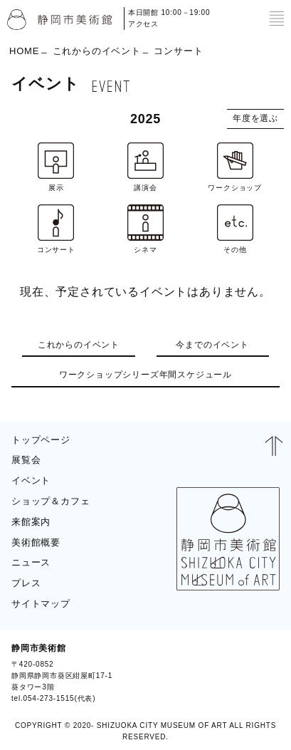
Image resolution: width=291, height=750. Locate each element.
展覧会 (26, 459)
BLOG (261, 673)
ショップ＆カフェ (50, 501)
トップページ (40, 439)
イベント (31, 480)
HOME (24, 51)
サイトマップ (40, 603)
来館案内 (31, 521)
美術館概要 (35, 542)
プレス (26, 583)
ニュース (31, 562)
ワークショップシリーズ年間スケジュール (145, 375)
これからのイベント (97, 51)
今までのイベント (212, 345)
